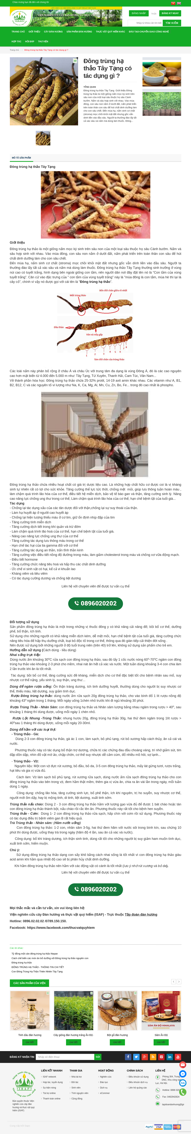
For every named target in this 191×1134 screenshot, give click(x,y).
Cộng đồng (77, 1098)
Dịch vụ (103, 1087)
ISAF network (49, 1076)
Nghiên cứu (105, 1076)
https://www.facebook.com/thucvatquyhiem (61, 928)
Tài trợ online (49, 1093)
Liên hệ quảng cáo (138, 1087)
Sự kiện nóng (49, 1087)
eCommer (105, 1093)
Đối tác (75, 1082)
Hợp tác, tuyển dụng (53, 1082)
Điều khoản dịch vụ (138, 1082)
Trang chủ (14, 50)
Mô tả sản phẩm (21, 158)
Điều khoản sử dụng (138, 1076)
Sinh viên (76, 1087)
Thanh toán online (51, 1098)
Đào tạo (104, 1082)
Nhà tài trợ (77, 1076)
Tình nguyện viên (80, 1093)
